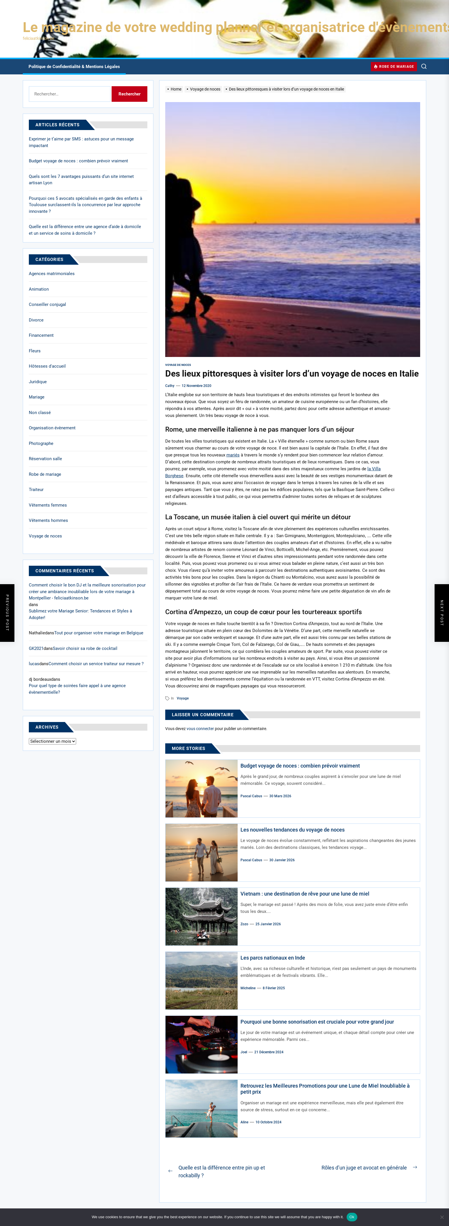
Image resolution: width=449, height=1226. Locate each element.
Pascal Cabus (251, 796)
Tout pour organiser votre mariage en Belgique (98, 632)
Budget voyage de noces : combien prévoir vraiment (300, 766)
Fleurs (35, 350)
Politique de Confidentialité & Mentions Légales (74, 66)
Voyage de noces (178, 364)
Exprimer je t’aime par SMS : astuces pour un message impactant (81, 142)
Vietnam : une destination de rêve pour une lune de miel (305, 894)
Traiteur (36, 489)
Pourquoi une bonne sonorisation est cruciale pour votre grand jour (317, 1022)
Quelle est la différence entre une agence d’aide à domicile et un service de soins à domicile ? (85, 230)
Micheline (248, 988)
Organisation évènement (52, 427)
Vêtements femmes (48, 505)
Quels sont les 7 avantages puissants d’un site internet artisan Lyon (81, 180)
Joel (244, 1052)
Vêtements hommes (48, 520)
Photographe (41, 443)
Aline (244, 1122)
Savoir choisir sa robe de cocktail (85, 648)
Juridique (38, 381)
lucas (34, 663)
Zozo (244, 924)
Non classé (40, 412)
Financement (41, 335)
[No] (442, 1217)
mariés (233, 455)
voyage (183, 698)
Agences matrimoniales (52, 273)
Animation (39, 289)
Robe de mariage (45, 474)
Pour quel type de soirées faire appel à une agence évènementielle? (77, 689)
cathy (169, 386)
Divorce (36, 320)
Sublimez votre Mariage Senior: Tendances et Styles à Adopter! (80, 614)
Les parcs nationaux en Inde (273, 958)
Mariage (36, 397)
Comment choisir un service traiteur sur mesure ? (96, 663)
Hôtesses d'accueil (47, 366)
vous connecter (200, 728)
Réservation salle (45, 458)
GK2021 (36, 648)
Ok (352, 1217)
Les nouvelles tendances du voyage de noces (293, 830)
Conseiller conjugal (47, 304)
